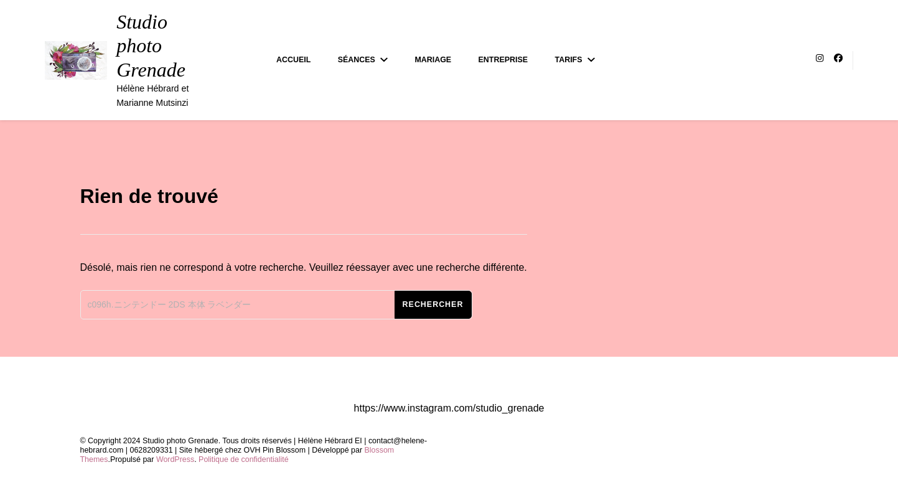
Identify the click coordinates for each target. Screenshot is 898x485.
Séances (356, 59)
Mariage (432, 59)
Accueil (293, 59)
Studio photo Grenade (150, 46)
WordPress (175, 459)
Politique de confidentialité (244, 459)
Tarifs (568, 59)
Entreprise (503, 59)
